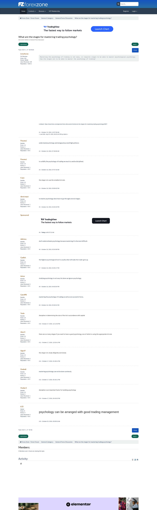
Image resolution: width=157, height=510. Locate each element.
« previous (23, 44)
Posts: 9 (22, 411)
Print (135, 50)
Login (134, 11)
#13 (40, 379)
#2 (40, 151)
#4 (40, 188)
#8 (40, 286)
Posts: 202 (23, 58)
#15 (40, 421)
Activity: (23, 458)
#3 (40, 170)
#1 (40, 132)
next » (135, 44)
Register (126, 11)
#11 (40, 342)
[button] (135, 50)
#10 (40, 324)
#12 (40, 361)
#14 (40, 398)
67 (27, 49)
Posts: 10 (23, 145)
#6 (40, 232)
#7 (40, 268)
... (26, 49)
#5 (40, 207)
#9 (40, 305)
